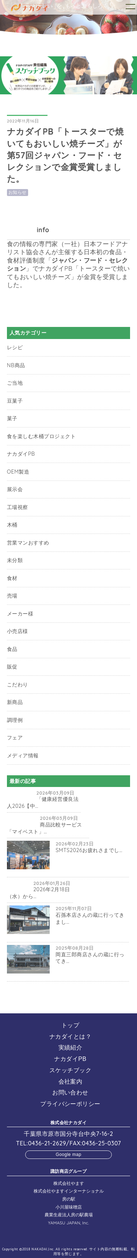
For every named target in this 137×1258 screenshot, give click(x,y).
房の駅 (68, 1199)
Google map (68, 1154)
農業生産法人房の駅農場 (69, 1214)
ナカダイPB (70, 1059)
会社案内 (70, 1081)
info (43, 230)
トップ (70, 1025)
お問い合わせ (70, 1092)
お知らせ (17, 192)
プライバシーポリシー (70, 1104)
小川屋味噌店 (69, 1207)
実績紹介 (70, 1047)
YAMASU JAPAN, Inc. (68, 1222)
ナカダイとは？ (70, 1036)
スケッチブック (70, 1070)
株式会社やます (68, 1183)
